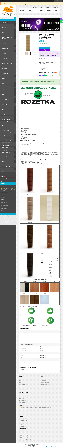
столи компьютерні (23, 384)
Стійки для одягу (5, 73)
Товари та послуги (4, 22)
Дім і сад (3, 135)
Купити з (44, 50)
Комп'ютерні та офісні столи (7, 63)
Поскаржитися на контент (41, 446)
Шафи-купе (4, 53)
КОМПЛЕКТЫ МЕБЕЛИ (6, 142)
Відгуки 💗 (3, 176)
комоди (20, 382)
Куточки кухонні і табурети (7, 46)
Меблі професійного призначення (6, 122)
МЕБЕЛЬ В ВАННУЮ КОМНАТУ (7, 140)
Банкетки (3, 125)
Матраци (3, 51)
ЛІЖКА (3, 171)
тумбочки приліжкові (44, 382)
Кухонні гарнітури (5, 43)
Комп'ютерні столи (5, 127)
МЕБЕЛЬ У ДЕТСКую (5, 147)
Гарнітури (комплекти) (6, 75)
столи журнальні (22, 386)
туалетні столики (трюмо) (24, 389)
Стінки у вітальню (5, 58)
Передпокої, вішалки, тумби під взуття (7, 38)
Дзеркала (4, 78)
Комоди (49, 10)
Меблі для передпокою (6, 111)
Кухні (3, 65)
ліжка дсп (42, 378)
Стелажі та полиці (5, 99)
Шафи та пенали (5, 101)
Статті (2, 181)
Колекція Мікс (4, 27)
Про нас (2, 173)
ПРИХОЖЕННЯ (4, 150)
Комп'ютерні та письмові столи (7, 86)
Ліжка (3, 32)
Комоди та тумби (5, 83)
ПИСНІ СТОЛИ (4, 156)
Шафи (3, 35)
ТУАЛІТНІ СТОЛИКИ (5, 145)
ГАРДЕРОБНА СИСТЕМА (6, 137)
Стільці (3, 70)
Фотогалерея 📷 (4, 178)
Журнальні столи (5, 80)
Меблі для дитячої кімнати (7, 119)
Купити (44, 47)
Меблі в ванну (4, 68)
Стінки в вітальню (5, 96)
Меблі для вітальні (5, 114)
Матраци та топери (6, 106)
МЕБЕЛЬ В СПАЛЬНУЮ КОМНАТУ (6, 153)
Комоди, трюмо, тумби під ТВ (7, 25)
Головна (22, 10)
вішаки (20, 380)
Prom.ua (37, 444)
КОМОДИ (3, 163)
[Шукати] (15, 18)
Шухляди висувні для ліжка (45, 384)
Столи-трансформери (6, 130)
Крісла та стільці (5, 48)
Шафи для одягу (5, 56)
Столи (3, 30)
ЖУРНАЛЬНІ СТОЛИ (5, 158)
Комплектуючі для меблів (7, 132)
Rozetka (3, 168)
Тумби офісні (4, 104)
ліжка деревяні (43, 380)
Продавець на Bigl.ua (31, 445)
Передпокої (4, 61)
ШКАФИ (3, 161)
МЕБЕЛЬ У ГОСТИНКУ (6, 166)
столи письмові (22, 388)
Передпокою (4, 94)
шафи (20, 378)
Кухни (3, 89)
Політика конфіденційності (51, 446)
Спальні (3, 41)
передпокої (21, 398)
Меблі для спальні (5, 116)
